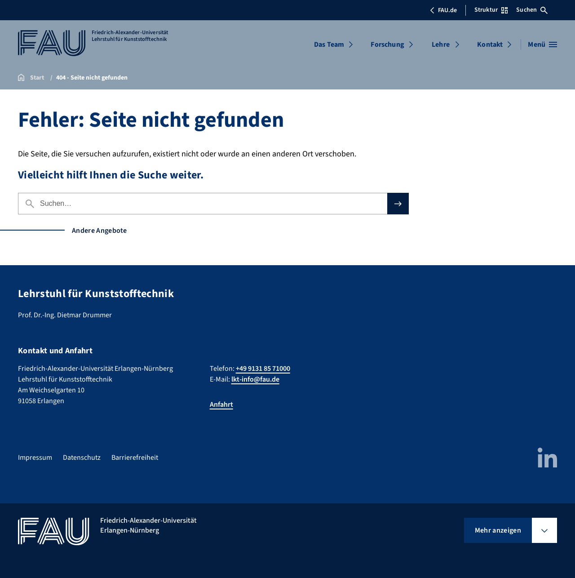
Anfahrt (221, 404)
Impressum (35, 457)
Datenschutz (82, 457)
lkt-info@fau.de (255, 379)
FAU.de (443, 10)
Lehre (441, 44)
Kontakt (490, 44)
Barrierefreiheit (134, 457)
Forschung (387, 44)
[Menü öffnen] (542, 44)
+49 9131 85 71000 (263, 368)
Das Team (329, 44)
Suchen (532, 9)
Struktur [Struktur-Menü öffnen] (491, 9)
